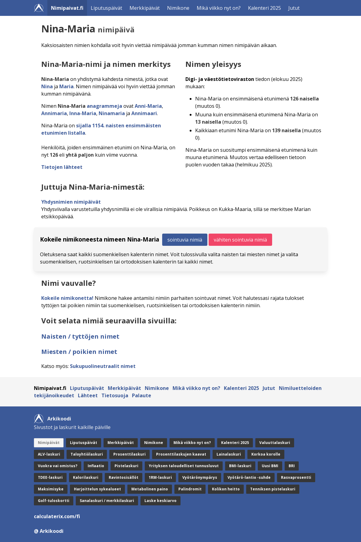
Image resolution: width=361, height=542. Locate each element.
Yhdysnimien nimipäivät (71, 201)
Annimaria (54, 113)
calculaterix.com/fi (57, 516)
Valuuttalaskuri (274, 442)
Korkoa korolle (265, 454)
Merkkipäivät (144, 8)
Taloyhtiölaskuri (87, 454)
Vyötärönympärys (199, 477)
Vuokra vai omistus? (57, 465)
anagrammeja (104, 106)
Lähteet (88, 395)
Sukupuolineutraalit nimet (103, 366)
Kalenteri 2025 (264, 8)
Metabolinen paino (149, 489)
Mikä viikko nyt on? (219, 8)
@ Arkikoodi (49, 531)
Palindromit (190, 489)
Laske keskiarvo (160, 500)
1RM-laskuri (160, 477)
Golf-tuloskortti (53, 500)
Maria (66, 86)
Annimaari (144, 113)
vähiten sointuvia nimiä (240, 239)
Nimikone (178, 8)
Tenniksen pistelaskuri (272, 489)
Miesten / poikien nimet (79, 351)
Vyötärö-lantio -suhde (249, 477)
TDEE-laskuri (50, 477)
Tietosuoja (114, 395)
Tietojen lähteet (61, 167)
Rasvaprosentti (296, 477)
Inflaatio (96, 465)
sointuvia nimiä (184, 239)
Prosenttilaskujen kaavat (181, 454)
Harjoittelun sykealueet (97, 489)
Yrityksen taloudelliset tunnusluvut (184, 465)
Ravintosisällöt (123, 477)
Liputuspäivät (106, 8)
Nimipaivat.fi (67, 8)
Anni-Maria (148, 106)
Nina (47, 86)
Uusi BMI (270, 465)
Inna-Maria (82, 113)
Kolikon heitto (226, 489)
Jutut (294, 8)
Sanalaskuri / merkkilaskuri (107, 500)
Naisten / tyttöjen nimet (80, 336)
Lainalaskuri (229, 454)
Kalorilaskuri (85, 477)
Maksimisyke (51, 489)
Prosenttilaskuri (129, 454)
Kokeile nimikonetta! (67, 298)
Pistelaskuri (126, 465)
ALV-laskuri (49, 454)
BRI (292, 465)
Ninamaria (112, 113)
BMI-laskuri (240, 465)
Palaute (141, 395)
